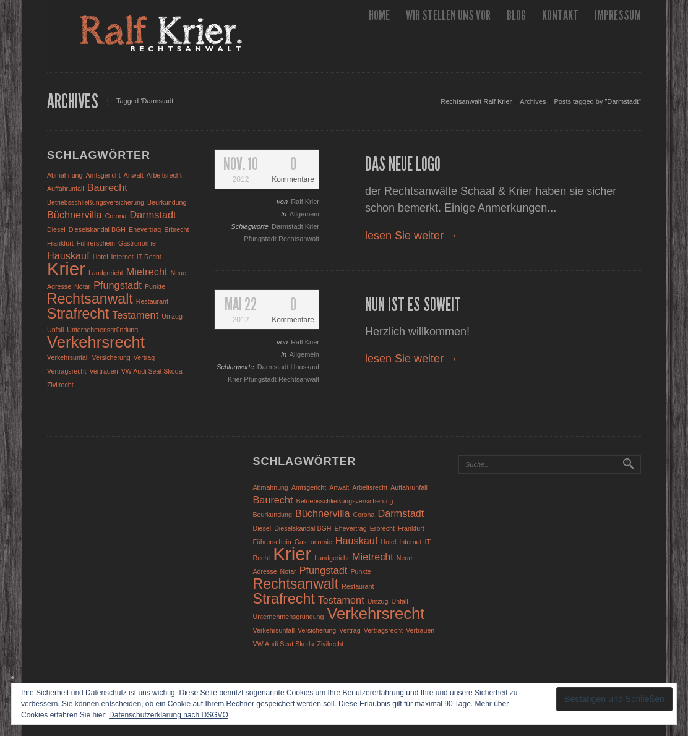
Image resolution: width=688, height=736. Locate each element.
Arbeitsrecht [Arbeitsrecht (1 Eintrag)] (164, 175)
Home (379, 15)
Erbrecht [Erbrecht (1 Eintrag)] (176, 229)
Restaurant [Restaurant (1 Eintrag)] (152, 301)
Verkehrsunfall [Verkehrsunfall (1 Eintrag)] (68, 357)
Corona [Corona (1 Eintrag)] (116, 216)
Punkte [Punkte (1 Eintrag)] (155, 286)
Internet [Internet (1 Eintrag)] (122, 256)
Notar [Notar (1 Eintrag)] (82, 286)
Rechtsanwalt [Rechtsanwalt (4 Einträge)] (90, 299)
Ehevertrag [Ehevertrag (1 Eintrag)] (145, 229)
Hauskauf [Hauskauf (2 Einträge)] (68, 255)
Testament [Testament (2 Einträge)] (135, 314)
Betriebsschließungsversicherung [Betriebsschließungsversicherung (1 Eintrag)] (95, 202)
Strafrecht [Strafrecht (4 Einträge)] (78, 314)
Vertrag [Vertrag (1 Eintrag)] (144, 357)
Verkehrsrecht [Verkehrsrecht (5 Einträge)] (96, 342)
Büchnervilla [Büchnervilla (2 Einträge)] (74, 214)
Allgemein (304, 214)
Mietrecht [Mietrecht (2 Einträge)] (147, 271)
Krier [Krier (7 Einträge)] (66, 269)
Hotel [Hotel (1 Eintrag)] (100, 256)
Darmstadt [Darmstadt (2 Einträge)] (153, 214)
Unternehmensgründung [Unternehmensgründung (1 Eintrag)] (102, 329)
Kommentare (293, 170)
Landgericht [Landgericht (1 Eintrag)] (105, 272)
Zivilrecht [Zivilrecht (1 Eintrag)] (60, 384)
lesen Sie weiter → (411, 235)
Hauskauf (305, 366)
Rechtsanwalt (298, 238)
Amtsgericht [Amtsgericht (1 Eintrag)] (103, 175)
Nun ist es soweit (413, 305)
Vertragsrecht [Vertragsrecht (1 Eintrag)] (66, 371)
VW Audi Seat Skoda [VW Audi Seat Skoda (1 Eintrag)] (152, 371)
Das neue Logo (403, 164)
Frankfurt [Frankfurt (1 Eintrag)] (60, 243)
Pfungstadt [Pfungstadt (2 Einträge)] (117, 285)
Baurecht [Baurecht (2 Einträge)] (107, 187)
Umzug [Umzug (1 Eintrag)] (172, 316)
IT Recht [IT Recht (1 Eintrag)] (149, 256)
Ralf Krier (305, 201)
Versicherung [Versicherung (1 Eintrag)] (111, 357)
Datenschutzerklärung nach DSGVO (168, 715)
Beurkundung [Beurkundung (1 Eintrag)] (166, 202)
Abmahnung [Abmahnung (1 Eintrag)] (64, 175)
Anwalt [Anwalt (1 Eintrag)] (134, 175)
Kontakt (560, 15)
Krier (312, 226)
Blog (516, 15)
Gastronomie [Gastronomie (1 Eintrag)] (137, 243)
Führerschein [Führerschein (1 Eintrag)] (96, 243)
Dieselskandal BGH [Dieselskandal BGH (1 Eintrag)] (97, 229)
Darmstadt (288, 226)
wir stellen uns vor (448, 15)
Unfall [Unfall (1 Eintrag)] (55, 329)
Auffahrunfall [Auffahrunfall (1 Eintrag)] (65, 188)
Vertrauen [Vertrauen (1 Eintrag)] (103, 371)
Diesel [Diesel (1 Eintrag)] (56, 229)
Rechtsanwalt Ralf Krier (476, 101)
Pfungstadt (261, 238)
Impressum (618, 15)
